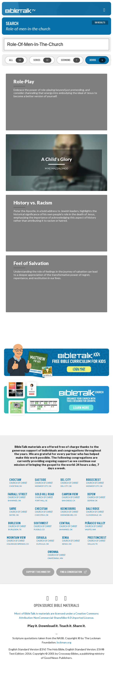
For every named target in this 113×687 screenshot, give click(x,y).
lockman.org (64, 642)
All (16, 60)
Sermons (70, 60)
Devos (98, 60)
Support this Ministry (38, 572)
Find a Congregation (73, 572)
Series (42, 60)
